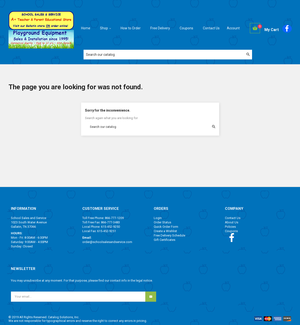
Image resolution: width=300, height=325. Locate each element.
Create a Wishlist (165, 231)
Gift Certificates (164, 240)
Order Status (162, 222)
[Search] (168, 54)
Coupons (231, 231)
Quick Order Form (166, 226)
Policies (230, 226)
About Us (231, 222)
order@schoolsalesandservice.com (107, 242)
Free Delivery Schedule (169, 235)
